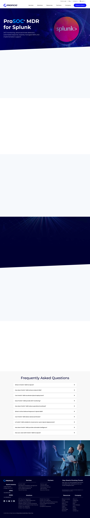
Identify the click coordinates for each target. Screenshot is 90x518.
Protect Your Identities (24, 506)
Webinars (64, 507)
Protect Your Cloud (45, 499)
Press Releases (76, 504)
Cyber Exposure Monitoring (25, 487)
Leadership (75, 500)
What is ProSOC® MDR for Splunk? (45, 385)
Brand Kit (64, 510)
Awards (74, 502)
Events (74, 507)
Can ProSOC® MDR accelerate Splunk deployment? (45, 395)
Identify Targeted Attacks (24, 502)
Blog (74, 503)
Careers (74, 509)
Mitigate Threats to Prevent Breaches (27, 503)
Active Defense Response (24, 488)
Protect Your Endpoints (24, 507)
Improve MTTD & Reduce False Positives (28, 504)
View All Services (22, 489)
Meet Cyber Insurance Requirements (49, 502)
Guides (63, 500)
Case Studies (65, 502)
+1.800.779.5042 (7, 486)
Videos (63, 506)
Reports (64, 503)
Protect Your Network (45, 500)
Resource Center (66, 499)
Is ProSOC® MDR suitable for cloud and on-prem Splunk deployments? (45, 422)
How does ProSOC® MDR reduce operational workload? (45, 406)
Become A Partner (44, 489)
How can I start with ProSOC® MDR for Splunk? (45, 433)
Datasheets (64, 504)
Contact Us (75, 510)
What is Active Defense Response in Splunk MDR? (45, 411)
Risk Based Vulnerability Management (27, 485)
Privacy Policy (70, 490)
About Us (75, 499)
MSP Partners (43, 488)
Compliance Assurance (45, 506)
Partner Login (43, 484)
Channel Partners (44, 485)
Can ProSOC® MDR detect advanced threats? (45, 417)
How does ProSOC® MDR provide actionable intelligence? (45, 427)
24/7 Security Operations (24, 499)
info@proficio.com (8, 488)
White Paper (65, 509)
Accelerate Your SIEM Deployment (26, 500)
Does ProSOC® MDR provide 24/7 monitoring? (45, 401)
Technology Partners (45, 487)
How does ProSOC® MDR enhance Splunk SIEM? (45, 390)
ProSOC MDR (21, 484)
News (74, 506)
